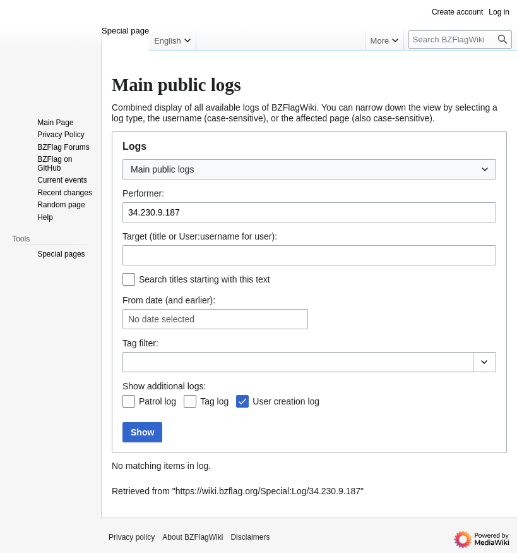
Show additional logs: (164, 386)
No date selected (161, 319)
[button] (484, 362)
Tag (129, 343)
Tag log (214, 401)
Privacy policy (132, 537)
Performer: (143, 193)
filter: (140, 343)
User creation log (286, 401)
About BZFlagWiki (192, 537)
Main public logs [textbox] (162, 169)
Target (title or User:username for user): (199, 236)
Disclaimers (250, 537)
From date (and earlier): (168, 300)
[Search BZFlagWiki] (460, 39)
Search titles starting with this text (204, 279)
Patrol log (157, 401)
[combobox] (309, 169)
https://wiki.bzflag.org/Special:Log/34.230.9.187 (267, 491)
